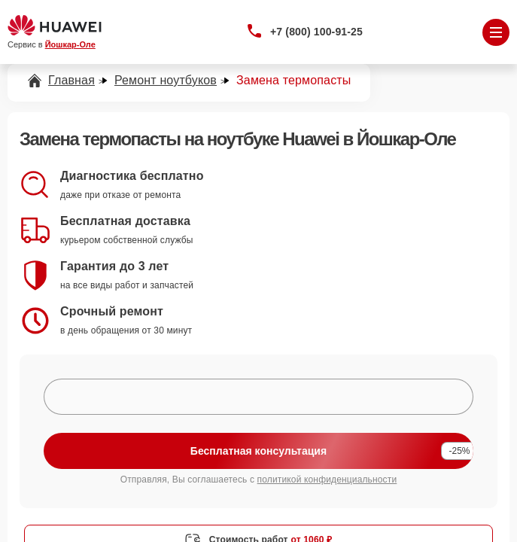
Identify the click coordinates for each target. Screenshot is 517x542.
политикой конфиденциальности (327, 479)
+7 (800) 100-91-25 (316, 32)
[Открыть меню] (495, 32)
